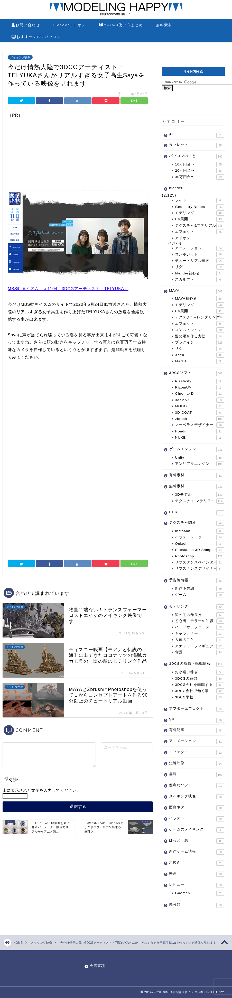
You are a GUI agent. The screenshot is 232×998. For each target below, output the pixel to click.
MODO (199, 406)
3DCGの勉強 (199, 678)
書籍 (196, 774)
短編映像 (196, 763)
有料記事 (196, 730)
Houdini (199, 431)
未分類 (196, 905)
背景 (199, 652)
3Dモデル (199, 494)
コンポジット (199, 254)
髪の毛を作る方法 (199, 336)
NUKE (199, 437)
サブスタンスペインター (199, 562)
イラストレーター (199, 537)
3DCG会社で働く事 (199, 691)
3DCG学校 (199, 697)
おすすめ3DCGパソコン (36, 37)
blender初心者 (199, 273)
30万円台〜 (199, 177)
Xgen (199, 355)
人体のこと (199, 639)
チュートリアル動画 (199, 260)
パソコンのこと (196, 156)
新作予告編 (199, 588)
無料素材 (164, 25)
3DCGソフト (196, 373)
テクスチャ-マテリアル (199, 501)
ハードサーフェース (199, 627)
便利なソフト (196, 785)
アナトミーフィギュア (199, 646)
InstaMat (199, 531)
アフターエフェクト (196, 709)
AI (196, 135)
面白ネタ (196, 807)
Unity (199, 457)
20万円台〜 (199, 170)
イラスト (196, 818)
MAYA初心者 (199, 298)
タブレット (196, 145)
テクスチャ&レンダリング (199, 317)
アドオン (182, 238)
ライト (199, 200)
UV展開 (199, 219)
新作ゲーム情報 (196, 852)
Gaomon (199, 893)
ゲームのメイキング (196, 830)
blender (175, 188)
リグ (199, 267)
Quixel (199, 543)
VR (196, 720)
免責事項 (97, 966)
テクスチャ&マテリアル (199, 225)
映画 (196, 874)
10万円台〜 (199, 164)
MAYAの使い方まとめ (121, 25)
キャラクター (199, 633)
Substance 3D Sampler (199, 549)
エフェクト (199, 231)
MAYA (196, 291)
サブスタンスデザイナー (199, 568)
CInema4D (199, 393)
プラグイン (199, 342)
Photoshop (199, 556)
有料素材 (196, 475)
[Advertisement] (78, 154)
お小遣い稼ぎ (199, 672)
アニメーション (199, 248)
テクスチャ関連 (196, 523)
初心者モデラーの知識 (199, 621)
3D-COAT (199, 412)
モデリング (199, 213)
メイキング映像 (20, 57)
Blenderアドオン (69, 25)
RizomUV (199, 387)
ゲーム (199, 594)
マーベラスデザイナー (199, 425)
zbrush (199, 418)
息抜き (196, 863)
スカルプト (199, 279)
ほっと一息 (196, 841)
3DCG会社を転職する (199, 684)
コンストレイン (199, 329)
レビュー (196, 885)
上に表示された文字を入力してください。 (42, 790)
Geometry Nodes (199, 206)
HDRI (196, 512)
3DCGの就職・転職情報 (196, 664)
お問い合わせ (26, 25)
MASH (199, 361)
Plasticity (199, 381)
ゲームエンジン (196, 449)
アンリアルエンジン (199, 463)
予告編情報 (196, 580)
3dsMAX (199, 400)
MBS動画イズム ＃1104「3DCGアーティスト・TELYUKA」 (68, 289)
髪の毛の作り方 (199, 614)
